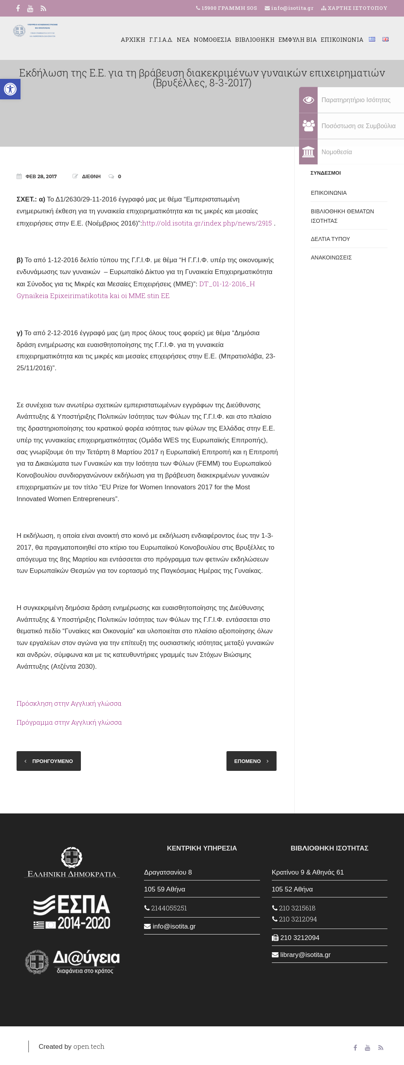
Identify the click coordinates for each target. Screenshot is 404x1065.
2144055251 (165, 907)
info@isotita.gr (291, 7)
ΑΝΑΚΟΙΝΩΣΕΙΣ (331, 257)
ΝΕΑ (176, 39)
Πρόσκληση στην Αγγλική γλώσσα (69, 703)
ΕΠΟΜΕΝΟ (247, 761)
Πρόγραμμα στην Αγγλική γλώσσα (69, 722)
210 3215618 (294, 907)
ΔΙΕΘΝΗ (91, 176)
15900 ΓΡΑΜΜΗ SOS (229, 7)
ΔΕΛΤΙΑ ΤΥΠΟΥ (330, 239)
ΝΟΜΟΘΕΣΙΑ (205, 39)
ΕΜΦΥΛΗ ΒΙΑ (291, 39)
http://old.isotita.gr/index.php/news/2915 (207, 223)
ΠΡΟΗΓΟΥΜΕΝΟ (52, 761)
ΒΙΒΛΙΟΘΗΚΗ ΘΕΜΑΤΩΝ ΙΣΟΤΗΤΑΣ (342, 216)
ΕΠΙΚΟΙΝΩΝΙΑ (335, 39)
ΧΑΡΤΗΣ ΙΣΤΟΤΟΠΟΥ (354, 7)
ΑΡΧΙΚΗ (126, 39)
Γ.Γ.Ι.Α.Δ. (154, 39)
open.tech (89, 1046)
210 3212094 (294, 918)
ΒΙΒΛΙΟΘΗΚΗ (248, 39)
